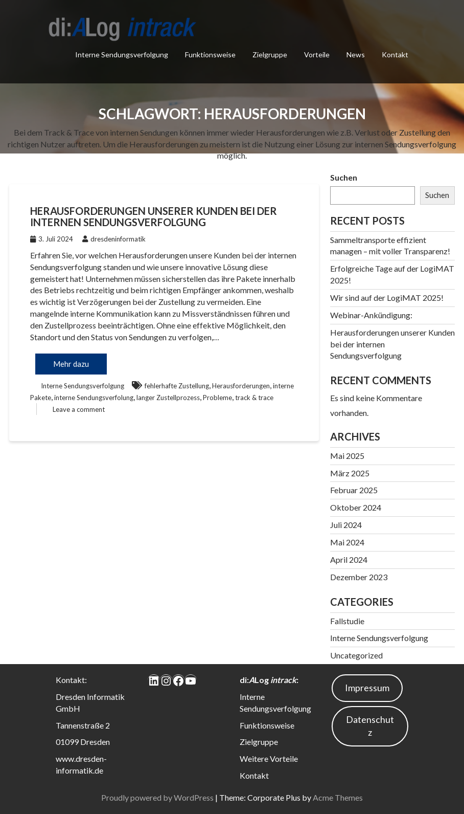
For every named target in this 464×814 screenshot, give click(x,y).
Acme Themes (338, 797)
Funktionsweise (210, 54)
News (355, 54)
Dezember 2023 (358, 577)
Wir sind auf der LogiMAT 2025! (387, 297)
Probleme (217, 397)
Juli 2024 (346, 525)
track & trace (254, 397)
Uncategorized (356, 655)
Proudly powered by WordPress (157, 797)
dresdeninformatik (114, 239)
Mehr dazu (71, 363)
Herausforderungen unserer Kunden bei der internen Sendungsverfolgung (153, 216)
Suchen (343, 177)
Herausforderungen (241, 386)
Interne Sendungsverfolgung (121, 54)
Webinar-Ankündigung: (371, 315)
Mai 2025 (347, 455)
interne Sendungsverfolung (93, 397)
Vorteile (317, 54)
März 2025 (349, 473)
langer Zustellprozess (168, 397)
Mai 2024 (347, 542)
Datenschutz (370, 726)
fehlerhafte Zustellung (177, 386)
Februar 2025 (354, 490)
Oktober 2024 (355, 507)
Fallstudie (347, 621)
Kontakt (395, 54)
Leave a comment (79, 409)
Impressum (367, 687)
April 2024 (348, 559)
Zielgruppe (269, 54)
